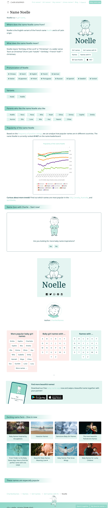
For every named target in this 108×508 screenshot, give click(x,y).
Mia (40, 119)
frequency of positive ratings (30, 133)
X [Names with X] (96, 352)
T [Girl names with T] (46, 352)
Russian (59, 79)
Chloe (69, 119)
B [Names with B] (78, 339)
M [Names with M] (74, 348)
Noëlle (49, 30)
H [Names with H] (78, 343)
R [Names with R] (96, 348)
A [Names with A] (74, 339)
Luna (31, 119)
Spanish (70, 79)
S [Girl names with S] (42, 352)
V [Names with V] (87, 352)
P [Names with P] (87, 348)
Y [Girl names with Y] (51, 357)
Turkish (93, 79)
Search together (82, 506)
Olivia (61, 115)
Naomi (58, 119)
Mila (41, 115)
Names (74, 55)
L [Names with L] (96, 343)
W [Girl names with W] (60, 352)
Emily (29, 355)
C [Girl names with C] (51, 339)
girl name (21, 17)
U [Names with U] (83, 352)
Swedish (82, 79)
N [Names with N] (79, 348)
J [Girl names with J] (55, 343)
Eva (10, 364)
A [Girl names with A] (42, 339)
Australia (84, 197)
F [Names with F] (96, 339)
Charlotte (29, 341)
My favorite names (98, 506)
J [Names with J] (87, 343)
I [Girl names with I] (51, 343)
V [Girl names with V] (55, 352)
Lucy (32, 364)
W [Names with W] (92, 352)
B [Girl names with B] (46, 339)
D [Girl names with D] (55, 339)
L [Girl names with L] (64, 343)
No (56, 246)
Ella (22, 119)
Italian (11, 79)
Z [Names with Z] (87, 357)
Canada (76, 197)
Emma (71, 115)
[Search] (84, 2)
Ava (49, 119)
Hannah (14, 359)
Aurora (12, 119)
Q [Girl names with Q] (60, 348)
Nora (22, 115)
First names (36, 2)
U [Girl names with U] (51, 352)
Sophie (81, 115)
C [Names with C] (83, 339)
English (33, 74)
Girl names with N (89, 50)
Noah (51, 115)
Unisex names (68, 2)
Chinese (12, 74)
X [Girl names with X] (64, 352)
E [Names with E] (92, 339)
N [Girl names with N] (47, 348)
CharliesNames (57, 320)
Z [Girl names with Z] (55, 357)
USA (71, 197)
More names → (21, 368)
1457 (89, 60)
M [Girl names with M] (42, 348)
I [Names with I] (83, 343)
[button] (39, 275)
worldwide (11, 200)
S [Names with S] (74, 352)
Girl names (46, 2)
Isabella (21, 355)
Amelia (28, 346)
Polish (34, 79)
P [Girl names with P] (55, 348)
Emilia (92, 115)
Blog (76, 2)
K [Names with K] (92, 343)
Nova (32, 115)
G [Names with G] (74, 343)
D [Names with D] (87, 339)
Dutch (22, 74)
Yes (51, 246)
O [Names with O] (83, 348)
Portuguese (46, 79)
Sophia (20, 341)
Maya (22, 359)
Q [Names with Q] (92, 348)
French (44, 74)
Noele (12, 97)
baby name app (53, 388)
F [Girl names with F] (64, 339)
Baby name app (95, 2)
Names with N (85, 55)
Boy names (56, 2)
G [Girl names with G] (42, 343)
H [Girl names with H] (46, 343)
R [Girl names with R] (64, 348)
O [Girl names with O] (51, 348)
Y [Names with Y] (83, 357)
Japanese (22, 79)
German (55, 74)
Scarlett (17, 364)
